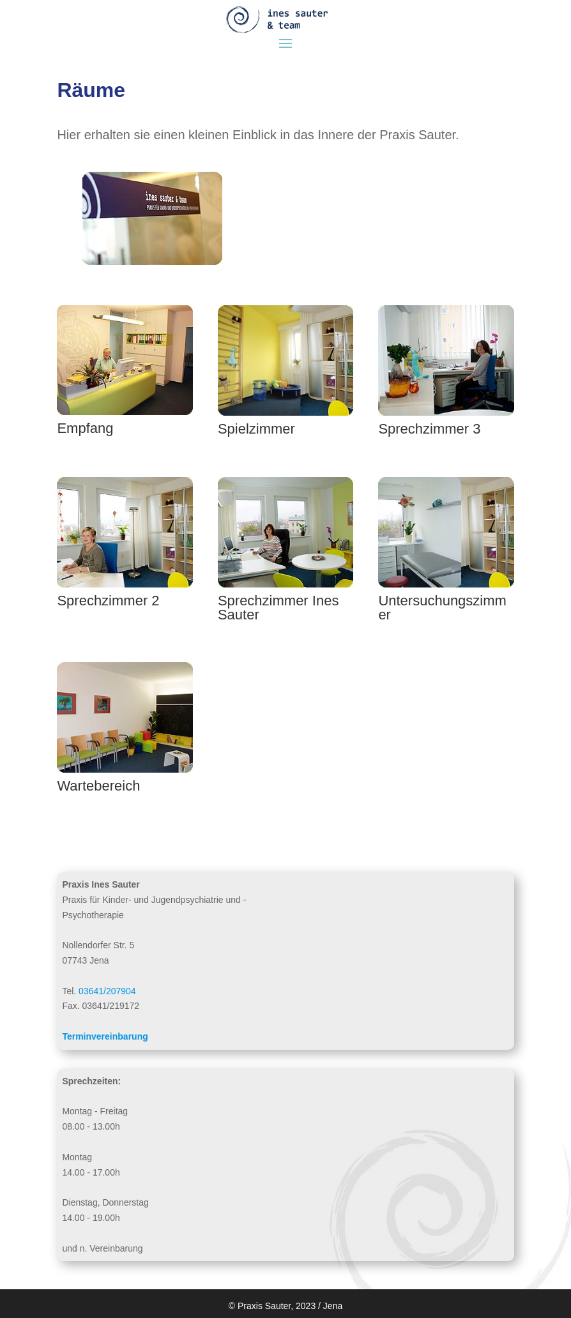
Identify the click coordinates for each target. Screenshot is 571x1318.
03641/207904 (107, 991)
